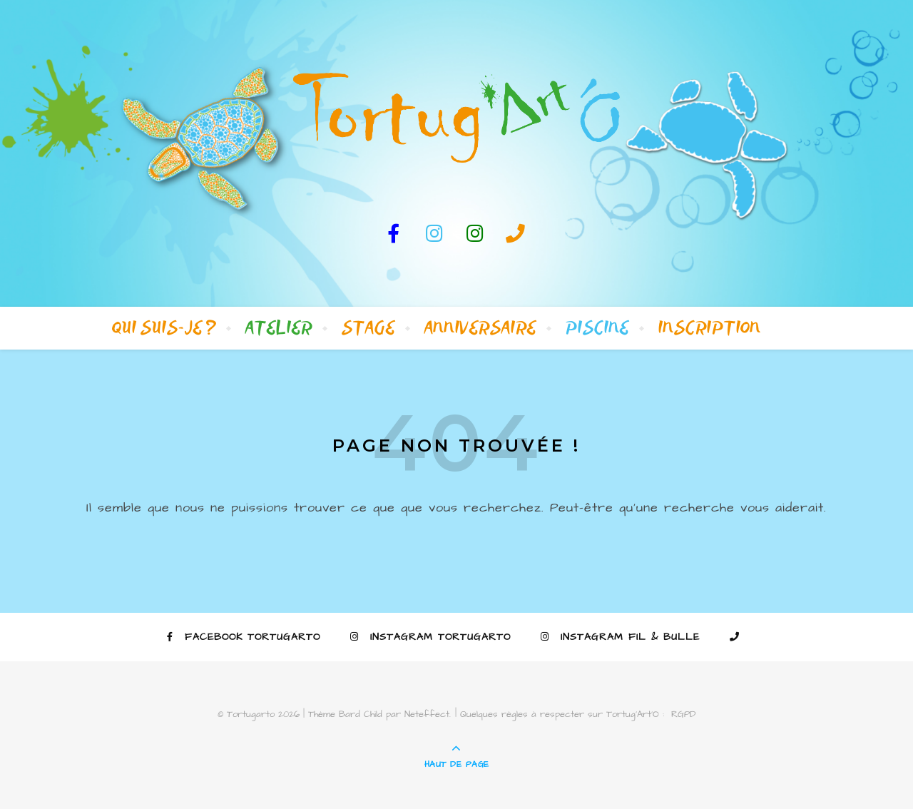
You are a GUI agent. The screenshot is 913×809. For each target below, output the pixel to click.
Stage (368, 328)
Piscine (597, 328)
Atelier (278, 328)
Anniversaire (480, 328)
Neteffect (426, 714)
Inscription (709, 328)
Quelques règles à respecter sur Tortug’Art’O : (562, 714)
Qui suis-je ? (164, 328)
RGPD (683, 714)
